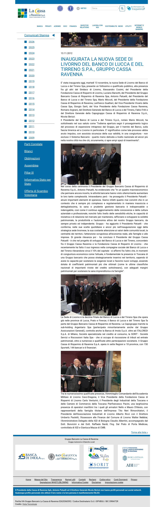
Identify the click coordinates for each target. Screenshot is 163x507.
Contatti (82, 479)
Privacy (134, 479)
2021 (31, 69)
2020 (31, 75)
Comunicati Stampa (36, 35)
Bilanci (28, 151)
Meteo (83, 8)
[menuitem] (40, 26)
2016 (31, 98)
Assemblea (31, 165)
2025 (31, 47)
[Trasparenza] (136, 8)
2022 (31, 64)
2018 (31, 86)
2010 (31, 132)
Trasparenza (56, 479)
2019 (31, 81)
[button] (70, 8)
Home (28, 479)
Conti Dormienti (120, 479)
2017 (31, 92)
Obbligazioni (32, 158)
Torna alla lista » (139, 432)
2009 (31, 137)
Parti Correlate (33, 144)
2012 (31, 120)
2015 (31, 103)
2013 (31, 115)
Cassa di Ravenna (31, 13)
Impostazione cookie (114, 482)
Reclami (92, 479)
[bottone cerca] (121, 8)
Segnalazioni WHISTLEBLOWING (54, 482)
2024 (31, 53)
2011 (31, 126)
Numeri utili (70, 479)
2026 (31, 41)
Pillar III (29, 172)
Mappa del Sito (41, 479)
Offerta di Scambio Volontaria (36, 193)
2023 (31, 58)
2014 (31, 109)
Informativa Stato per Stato (37, 182)
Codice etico (104, 479)
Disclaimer (96, 482)
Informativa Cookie (80, 482)
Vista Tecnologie (29, 504)
